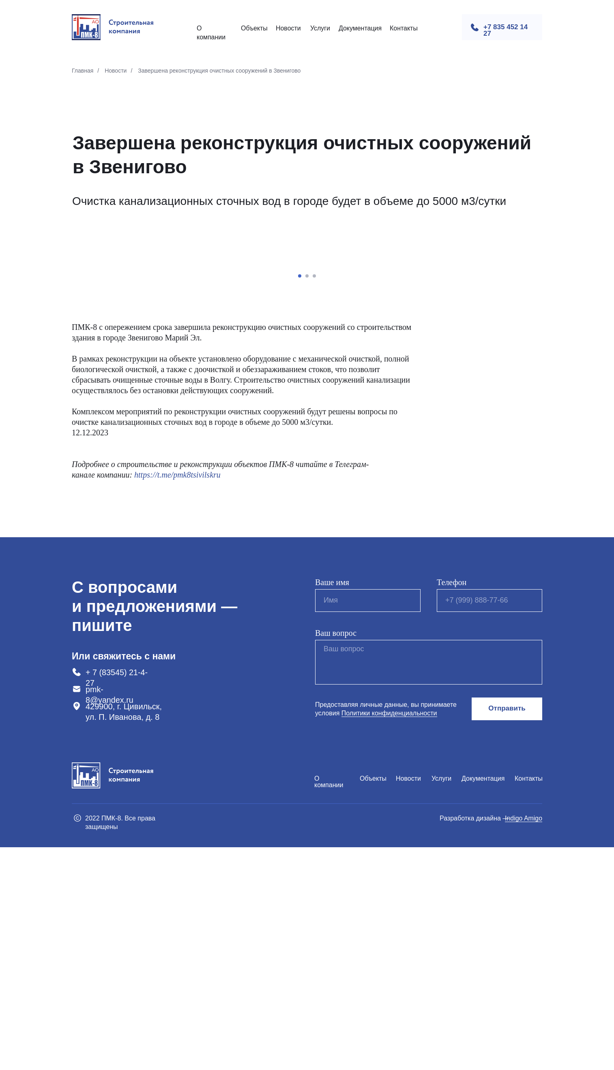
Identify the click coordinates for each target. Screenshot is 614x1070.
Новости (288, 28)
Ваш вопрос (335, 855)
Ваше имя (332, 805)
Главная (82, 70)
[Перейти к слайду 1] (299, 498)
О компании (328, 1004)
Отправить (506, 931)
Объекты (254, 28)
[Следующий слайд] (502, 375)
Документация (360, 28)
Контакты (404, 28)
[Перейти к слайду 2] (307, 498)
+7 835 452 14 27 (505, 30)
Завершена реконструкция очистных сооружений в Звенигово (219, 70)
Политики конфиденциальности (389, 935)
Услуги (320, 28)
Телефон (451, 805)
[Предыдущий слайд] (112, 375)
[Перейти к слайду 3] (314, 498)
